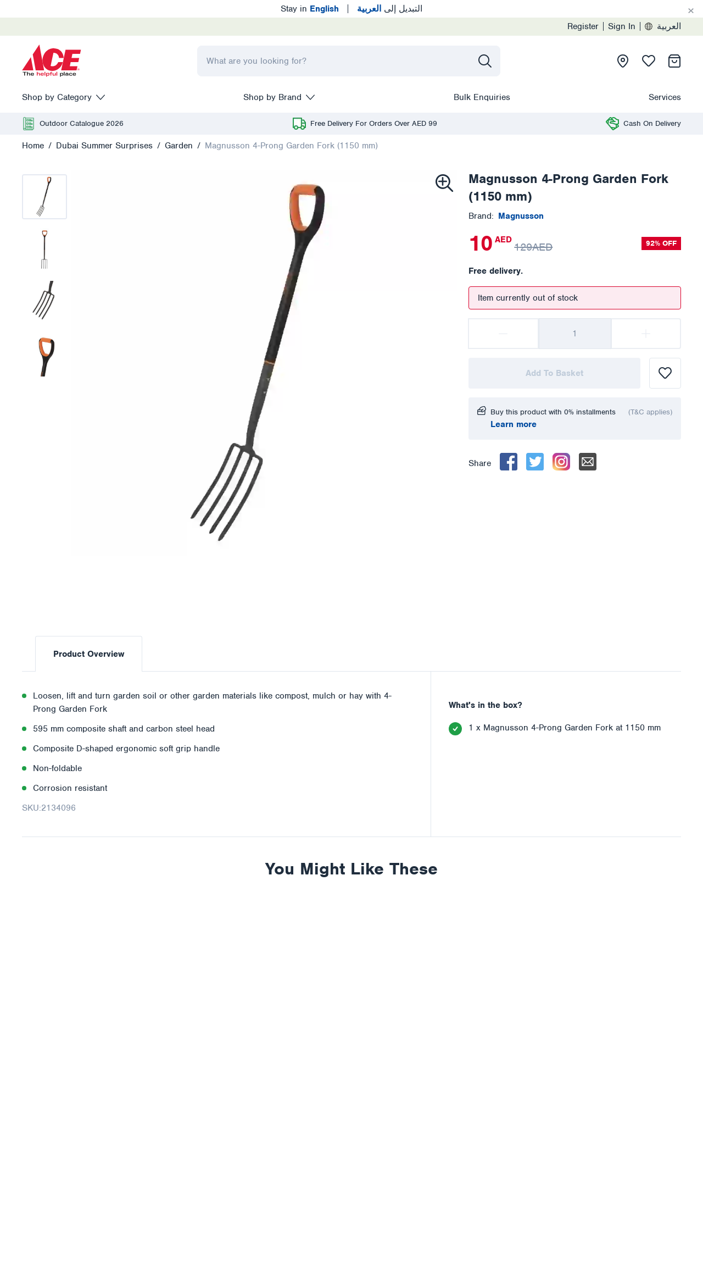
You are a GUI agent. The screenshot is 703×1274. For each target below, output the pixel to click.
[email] (587, 461)
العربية (663, 26)
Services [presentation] (665, 97)
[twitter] (535, 461)
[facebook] (508, 461)
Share (479, 463)
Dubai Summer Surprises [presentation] (104, 145)
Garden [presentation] (179, 145)
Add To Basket (554, 373)
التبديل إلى (389, 8)
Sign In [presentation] (621, 26)
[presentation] (51, 61)
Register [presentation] (583, 26)
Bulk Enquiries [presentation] (482, 97)
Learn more (513, 424)
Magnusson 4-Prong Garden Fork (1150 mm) (291, 145)
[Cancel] (691, 11)
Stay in (310, 8)
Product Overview (88, 654)
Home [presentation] (33, 145)
